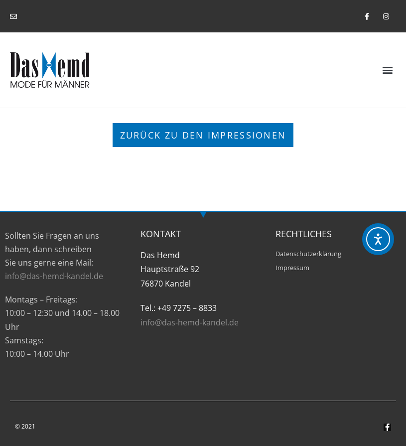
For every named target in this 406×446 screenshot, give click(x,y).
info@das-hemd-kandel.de (54, 276)
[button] (388, 70)
